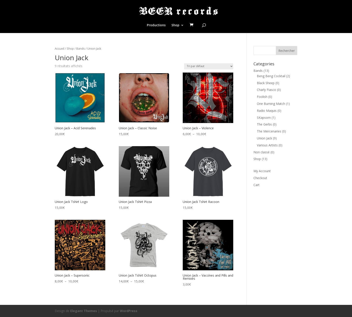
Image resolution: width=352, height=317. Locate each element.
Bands (80, 48)
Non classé (261, 152)
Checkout (260, 178)
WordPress (128, 311)
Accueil (59, 48)
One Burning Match (271, 103)
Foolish (262, 97)
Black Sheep (266, 83)
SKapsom (264, 117)
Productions (156, 25)
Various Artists (267, 145)
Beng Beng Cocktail (271, 76)
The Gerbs (264, 124)
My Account (262, 171)
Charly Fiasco (266, 90)
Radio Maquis (267, 110)
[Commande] (208, 66)
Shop (175, 25)
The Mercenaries (269, 131)
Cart (256, 185)
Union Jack (264, 138)
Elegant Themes (83, 311)
